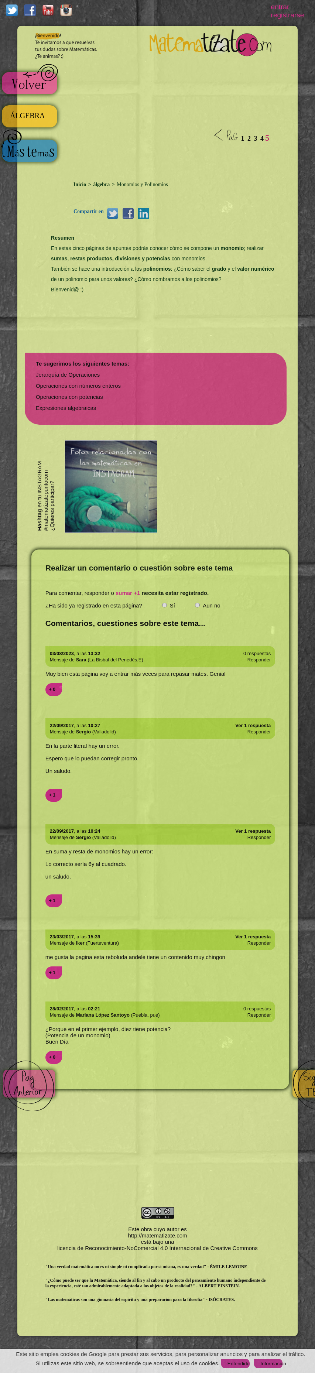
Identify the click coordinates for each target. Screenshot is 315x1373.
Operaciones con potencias (69, 397)
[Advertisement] (166, 117)
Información (271, 1363)
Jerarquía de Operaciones (68, 375)
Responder (259, 659)
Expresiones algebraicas (66, 408)
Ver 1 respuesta (253, 725)
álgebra (101, 184)
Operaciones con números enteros (78, 386)
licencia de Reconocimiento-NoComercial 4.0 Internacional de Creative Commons (157, 1248)
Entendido (238, 1363)
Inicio (80, 184)
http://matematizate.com (157, 1235)
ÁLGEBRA (27, 116)
